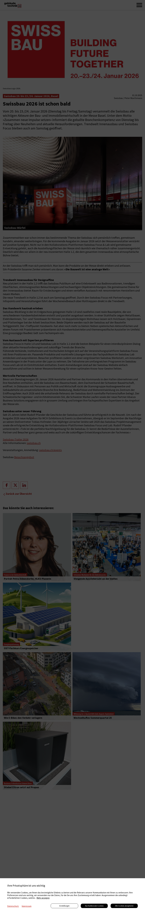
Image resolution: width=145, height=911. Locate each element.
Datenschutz (13, 906)
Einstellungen (64, 906)
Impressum (26, 906)
